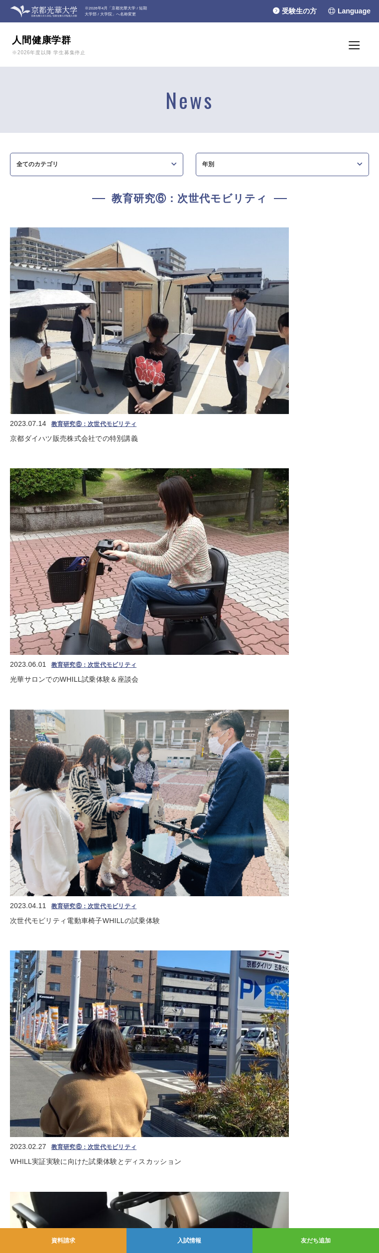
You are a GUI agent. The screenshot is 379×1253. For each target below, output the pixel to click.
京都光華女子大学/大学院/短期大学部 (57, 1109)
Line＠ (222, 1181)
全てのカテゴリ (37, 167)
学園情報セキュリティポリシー (49, 1193)
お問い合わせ (25, 1204)
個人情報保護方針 (31, 1169)
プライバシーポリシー (37, 1181)
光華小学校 (22, 1129)
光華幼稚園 (22, 1139)
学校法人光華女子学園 (37, 1099)
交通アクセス (25, 1228)
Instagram (226, 1193)
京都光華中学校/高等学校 (41, 1119)
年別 (208, 167)
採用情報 (19, 1216)
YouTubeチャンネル (238, 1169)
